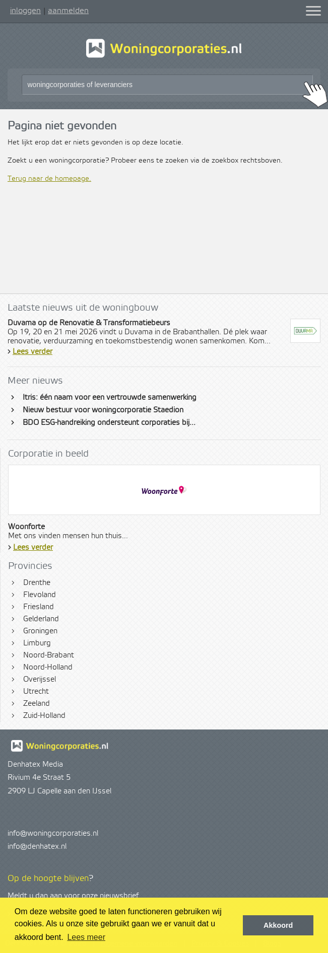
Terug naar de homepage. (49, 178)
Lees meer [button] (86, 937)
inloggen (25, 11)
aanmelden (68, 11)
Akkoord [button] (278, 925)
